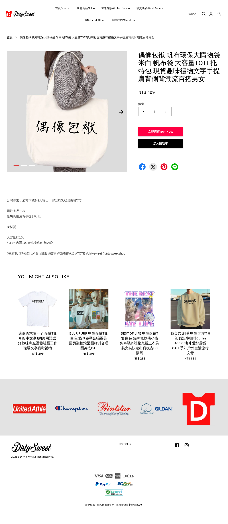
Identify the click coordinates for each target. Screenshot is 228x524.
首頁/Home (62, 8)
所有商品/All (86, 8)
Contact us (126, 444)
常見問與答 (136, 504)
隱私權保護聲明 (105, 504)
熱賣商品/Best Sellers (149, 8)
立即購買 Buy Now (160, 131)
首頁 (9, 37)
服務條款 (90, 504)
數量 (141, 104)
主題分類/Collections (115, 8)
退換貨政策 (122, 504)
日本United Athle (93, 20)
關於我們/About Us (123, 20)
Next (121, 112)
